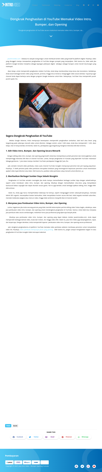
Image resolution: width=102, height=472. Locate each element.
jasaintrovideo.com (15, 64)
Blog (15, 426)
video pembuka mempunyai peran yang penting (37, 229)
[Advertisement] (51, 408)
